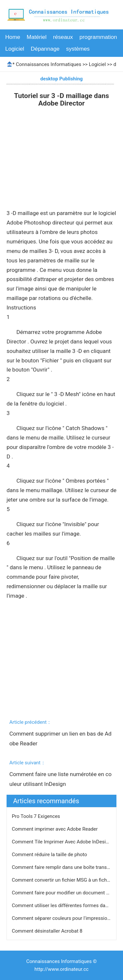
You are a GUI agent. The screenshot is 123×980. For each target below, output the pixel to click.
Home (12, 37)
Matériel (36, 37)
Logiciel (14, 49)
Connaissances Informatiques (48, 64)
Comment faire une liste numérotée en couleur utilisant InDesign (60, 779)
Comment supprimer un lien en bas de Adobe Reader (60, 738)
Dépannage (45, 49)
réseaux (63, 37)
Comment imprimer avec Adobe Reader (55, 829)
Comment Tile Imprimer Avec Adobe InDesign (62, 842)
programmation (98, 37)
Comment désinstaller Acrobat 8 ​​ (48, 931)
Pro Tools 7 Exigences (36, 816)
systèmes (78, 49)
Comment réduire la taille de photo (50, 854)
